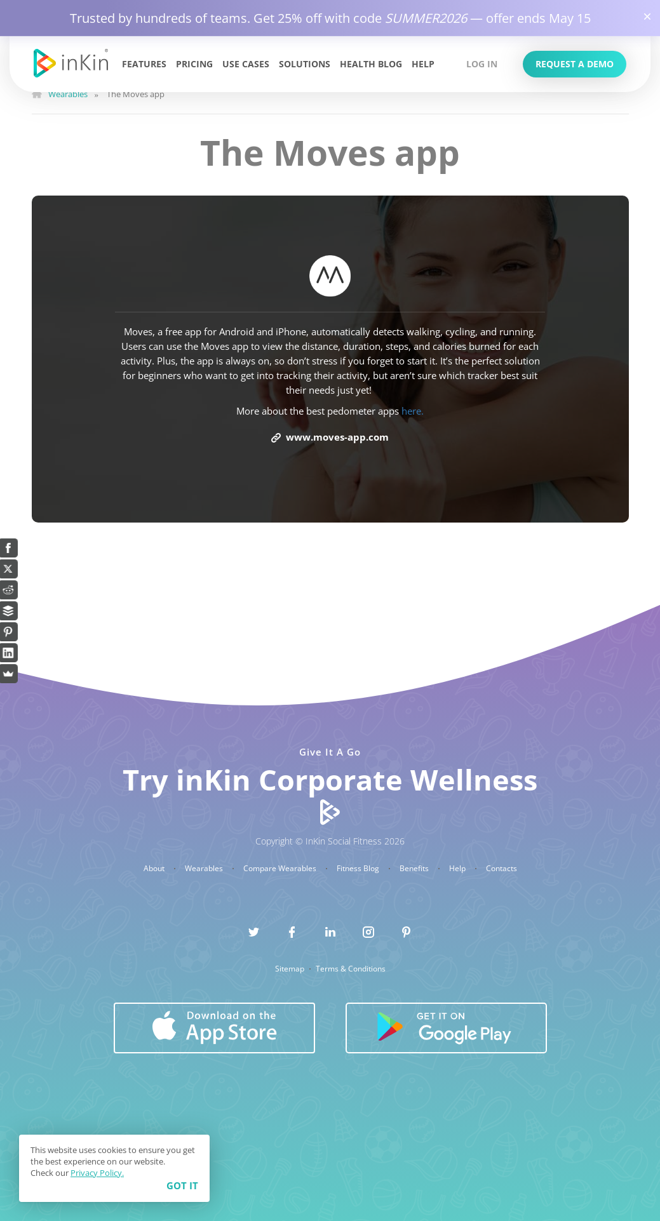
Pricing (194, 64)
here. (412, 410)
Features (144, 64)
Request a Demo (574, 64)
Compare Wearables (280, 869)
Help (423, 64)
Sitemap (290, 969)
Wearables (205, 869)
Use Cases (245, 64)
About (155, 869)
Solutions (304, 64)
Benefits (415, 869)
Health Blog (371, 64)
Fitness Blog (359, 869)
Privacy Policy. (97, 1172)
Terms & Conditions (351, 969)
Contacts (501, 869)
